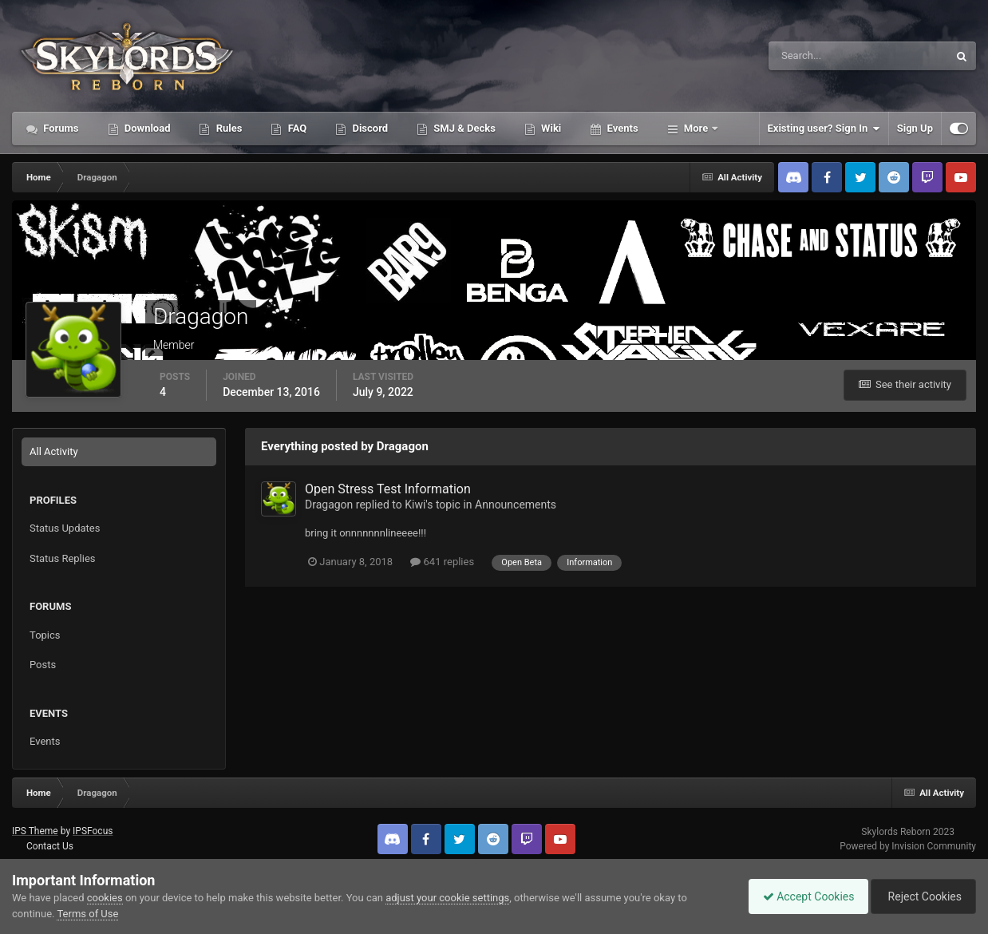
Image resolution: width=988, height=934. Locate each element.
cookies (105, 898)
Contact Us (49, 846)
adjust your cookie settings (447, 898)
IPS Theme (35, 831)
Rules (227, 128)
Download (146, 128)
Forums (60, 128)
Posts (43, 665)
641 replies (442, 562)
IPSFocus (93, 831)
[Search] (810, 56)
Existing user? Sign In (824, 128)
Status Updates (65, 528)
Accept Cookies (801, 896)
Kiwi (415, 504)
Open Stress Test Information (388, 489)
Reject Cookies (921, 896)
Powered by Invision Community (908, 846)
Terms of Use (87, 914)
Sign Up (915, 128)
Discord (369, 128)
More (696, 128)
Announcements (515, 504)
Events (621, 128)
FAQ (295, 128)
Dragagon (329, 504)
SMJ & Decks (463, 128)
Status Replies (63, 558)
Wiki (550, 128)
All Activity (54, 451)
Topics (45, 635)
